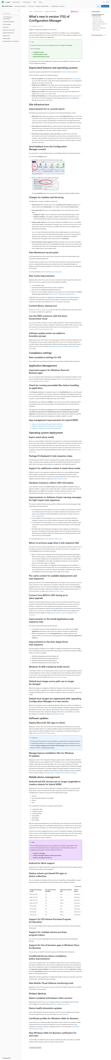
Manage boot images (58, 714)
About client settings (48, 747)
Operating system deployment (99, 24)
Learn (30, 11)
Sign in (107, 2)
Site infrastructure (96, 18)
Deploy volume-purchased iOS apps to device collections (47, 424)
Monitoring (54, 301)
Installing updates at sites (40, 54)
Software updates (96, 26)
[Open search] (103, 2)
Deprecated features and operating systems (98, 15)
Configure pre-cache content (55, 591)
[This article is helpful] (104, 35)
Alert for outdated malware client (61, 1004)
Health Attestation (63, 1014)
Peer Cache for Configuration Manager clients (62, 294)
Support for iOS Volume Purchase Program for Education (47, 426)
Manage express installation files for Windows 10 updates (61, 772)
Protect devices (96, 30)
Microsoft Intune (38, 11)
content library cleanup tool (40, 309)
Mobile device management (99, 28)
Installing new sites (38, 52)
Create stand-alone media (60, 478)
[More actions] (80, 11)
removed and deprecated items (69, 72)
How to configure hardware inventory (62, 493)
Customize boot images (60, 677)
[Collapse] (19, 10)
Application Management (98, 22)
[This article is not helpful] (106, 35)
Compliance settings (97, 20)
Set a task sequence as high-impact (52, 539)
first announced (76, 78)
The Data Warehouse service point (52, 272)
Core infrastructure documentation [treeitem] (7, 18)
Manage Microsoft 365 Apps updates (45, 733)
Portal (98, 6)
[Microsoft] (3, 2)
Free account (105, 6)
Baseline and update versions (41, 56)
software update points (57, 346)
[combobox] (10, 13)
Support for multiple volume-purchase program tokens (46, 428)
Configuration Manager (50, 11)
